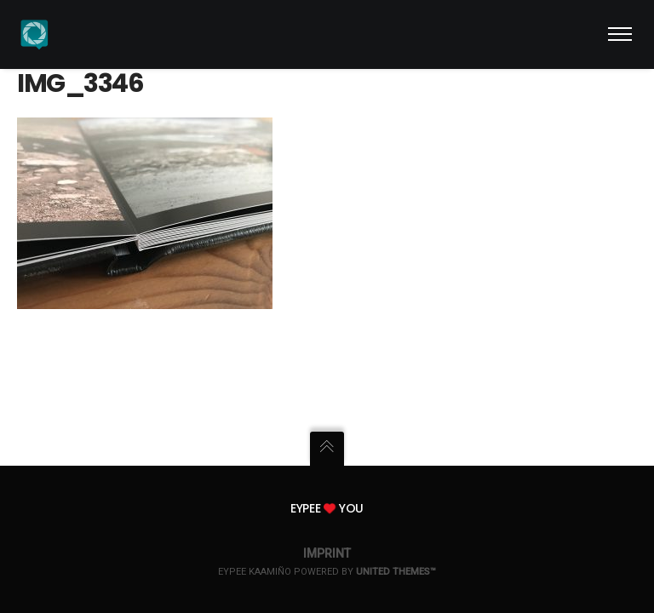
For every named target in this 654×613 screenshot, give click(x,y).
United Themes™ (396, 571)
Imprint (327, 553)
